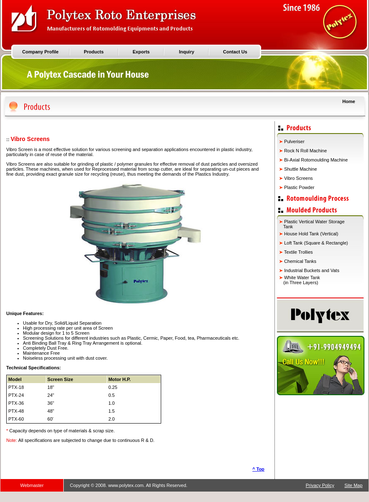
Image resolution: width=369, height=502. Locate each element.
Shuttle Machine (300, 169)
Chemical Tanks (300, 261)
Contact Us (235, 51)
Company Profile (40, 51)
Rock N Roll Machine (305, 150)
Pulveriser (294, 141)
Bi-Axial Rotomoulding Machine (316, 159)
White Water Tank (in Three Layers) (299, 280)
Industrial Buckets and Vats (311, 270)
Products (94, 51)
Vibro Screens (298, 178)
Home (348, 101)
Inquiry (186, 51)
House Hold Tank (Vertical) (310, 233)
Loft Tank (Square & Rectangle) (315, 242)
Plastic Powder (299, 187)
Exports (141, 51)
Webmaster (32, 485)
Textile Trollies (298, 252)
